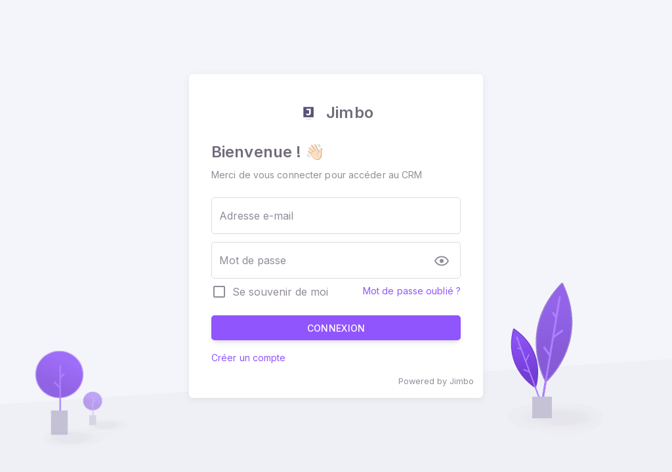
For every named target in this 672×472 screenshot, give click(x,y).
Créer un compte (248, 357)
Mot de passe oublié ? (412, 290)
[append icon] (445, 261)
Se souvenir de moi (280, 291)
